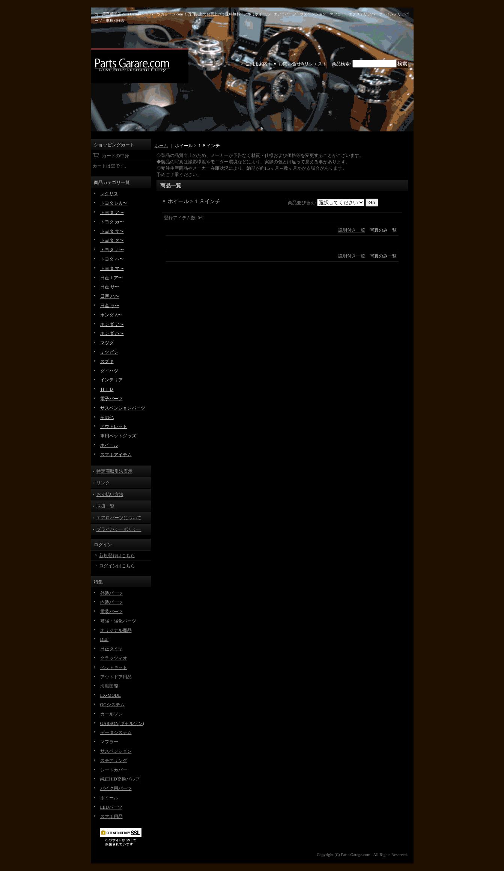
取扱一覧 (105, 506)
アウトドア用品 (116, 677)
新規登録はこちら (117, 555)
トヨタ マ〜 (112, 268)
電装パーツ (111, 611)
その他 (107, 417)
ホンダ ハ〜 (112, 333)
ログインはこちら (117, 565)
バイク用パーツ (116, 788)
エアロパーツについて (118, 517)
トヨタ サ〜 (112, 231)
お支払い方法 (109, 494)
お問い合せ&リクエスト (302, 63)
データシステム (116, 732)
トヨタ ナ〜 (112, 249)
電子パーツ (111, 398)
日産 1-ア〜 (111, 277)
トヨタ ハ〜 (112, 259)
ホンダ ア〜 (112, 324)
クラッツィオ (113, 658)
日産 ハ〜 (109, 296)
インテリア (111, 380)
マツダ (107, 342)
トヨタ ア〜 (112, 212)
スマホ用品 (111, 816)
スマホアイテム (116, 454)
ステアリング (113, 760)
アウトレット (113, 426)
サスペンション (116, 751)
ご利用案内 (256, 63)
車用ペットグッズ (118, 436)
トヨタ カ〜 (112, 222)
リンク (103, 482)
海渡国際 (109, 686)
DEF (104, 639)
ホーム (161, 145)
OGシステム (112, 704)
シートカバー (113, 770)
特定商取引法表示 (114, 471)
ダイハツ (109, 371)
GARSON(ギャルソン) (122, 723)
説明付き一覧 (351, 230)
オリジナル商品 (116, 630)
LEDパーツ (111, 807)
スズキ (107, 361)
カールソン (111, 714)
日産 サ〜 (109, 286)
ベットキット (113, 667)
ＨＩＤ (107, 389)
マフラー (109, 741)
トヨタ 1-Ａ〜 (114, 203)
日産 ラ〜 (109, 305)
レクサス (109, 193)
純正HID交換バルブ (120, 779)
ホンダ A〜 (111, 315)
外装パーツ (111, 593)
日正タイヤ (111, 648)
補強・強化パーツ (118, 621)
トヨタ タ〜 (112, 240)
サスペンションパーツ (122, 408)
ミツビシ (109, 352)
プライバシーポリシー (118, 529)
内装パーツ (111, 602)
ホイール (109, 445)
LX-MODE (110, 695)
